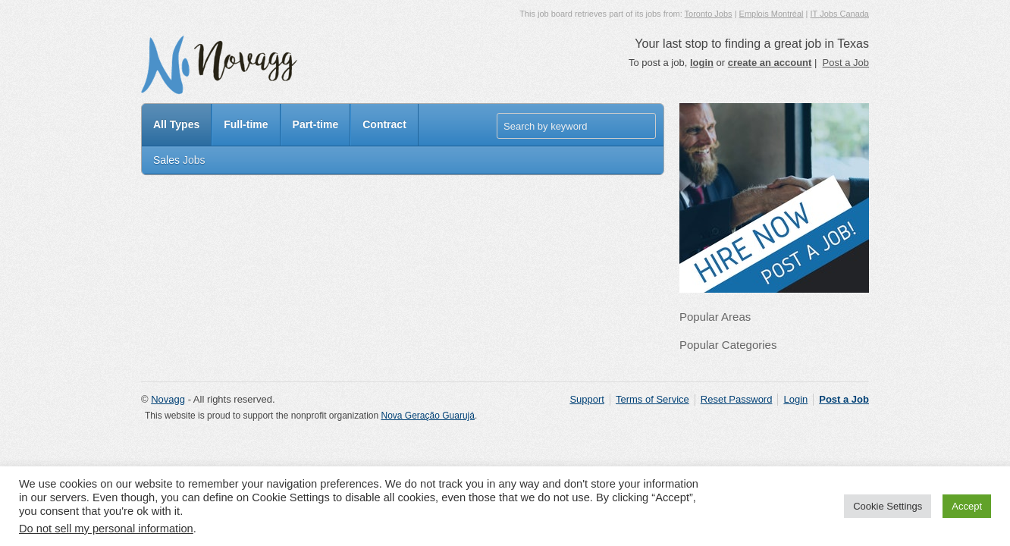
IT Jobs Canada (840, 13)
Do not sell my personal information (106, 528)
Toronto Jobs (708, 13)
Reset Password (737, 399)
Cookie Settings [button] (887, 506)
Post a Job (846, 62)
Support (586, 399)
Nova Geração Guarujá (428, 415)
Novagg (168, 399)
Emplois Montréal (771, 13)
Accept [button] (967, 506)
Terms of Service (652, 399)
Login (795, 399)
